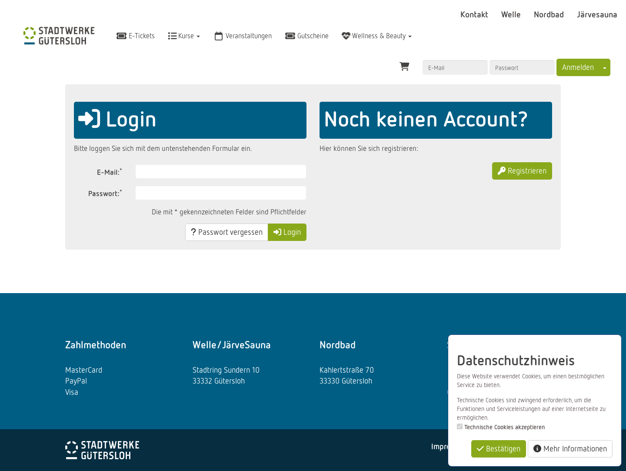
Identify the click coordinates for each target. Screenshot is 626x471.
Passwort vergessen (227, 232)
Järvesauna (597, 14)
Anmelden (578, 67)
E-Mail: (109, 172)
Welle (512, 14)
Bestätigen (498, 448)
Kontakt (475, 14)
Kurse (184, 35)
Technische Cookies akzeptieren (504, 427)
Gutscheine (307, 35)
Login (287, 232)
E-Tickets (135, 35)
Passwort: (105, 193)
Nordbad (550, 14)
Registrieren (522, 170)
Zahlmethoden (95, 344)
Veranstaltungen (242, 35)
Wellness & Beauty (377, 35)
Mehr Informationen (570, 448)
